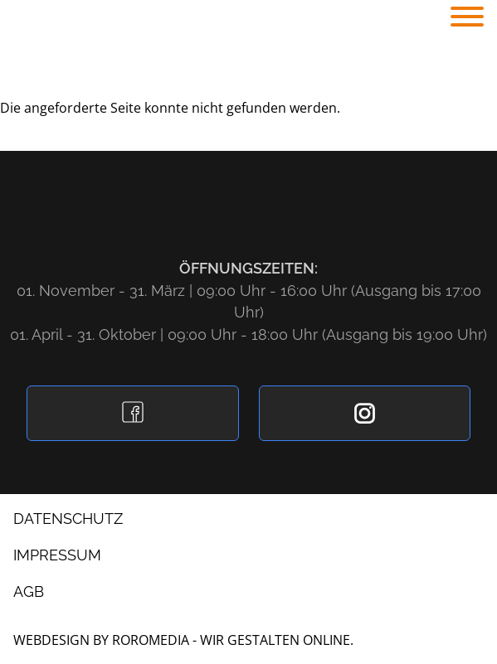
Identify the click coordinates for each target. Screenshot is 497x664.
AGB (28, 591)
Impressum (57, 555)
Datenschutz (68, 518)
